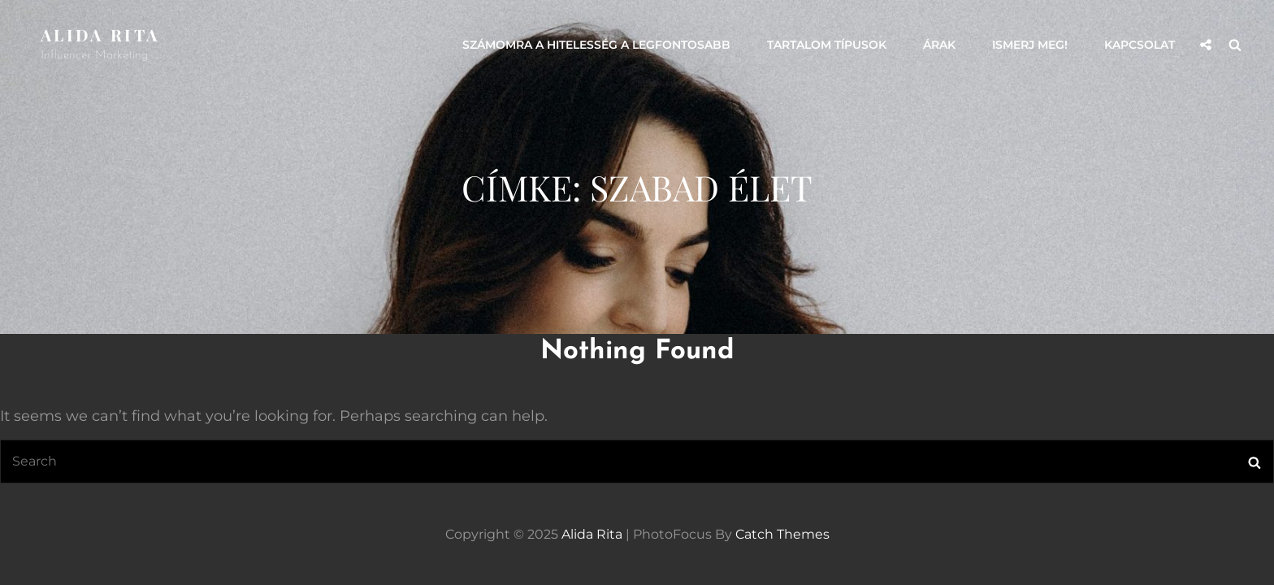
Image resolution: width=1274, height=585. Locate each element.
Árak (939, 44)
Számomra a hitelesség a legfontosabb (596, 44)
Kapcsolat (1139, 44)
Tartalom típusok (826, 44)
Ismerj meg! (1030, 44)
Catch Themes (782, 534)
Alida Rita (100, 35)
